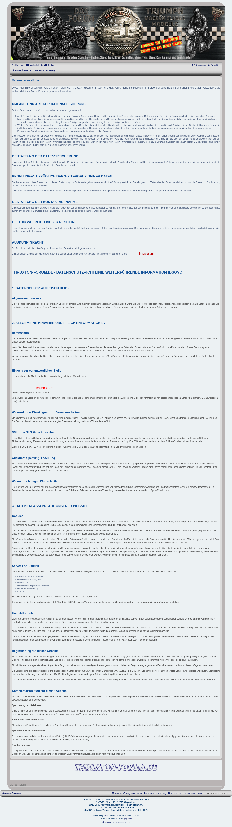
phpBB (106, 815)
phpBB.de (128, 819)
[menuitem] (34, 65)
